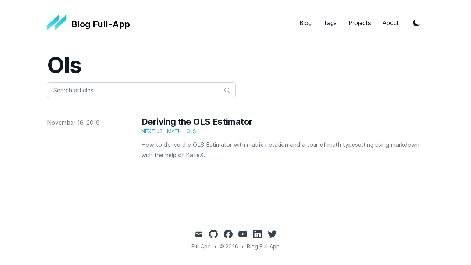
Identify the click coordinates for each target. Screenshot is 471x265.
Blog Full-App (263, 246)
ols (191, 131)
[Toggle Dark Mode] (416, 23)
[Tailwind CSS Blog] (88, 23)
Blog (306, 22)
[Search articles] (141, 90)
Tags (330, 22)
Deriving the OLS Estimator (196, 121)
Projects (359, 22)
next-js (152, 131)
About (391, 22)
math (174, 131)
